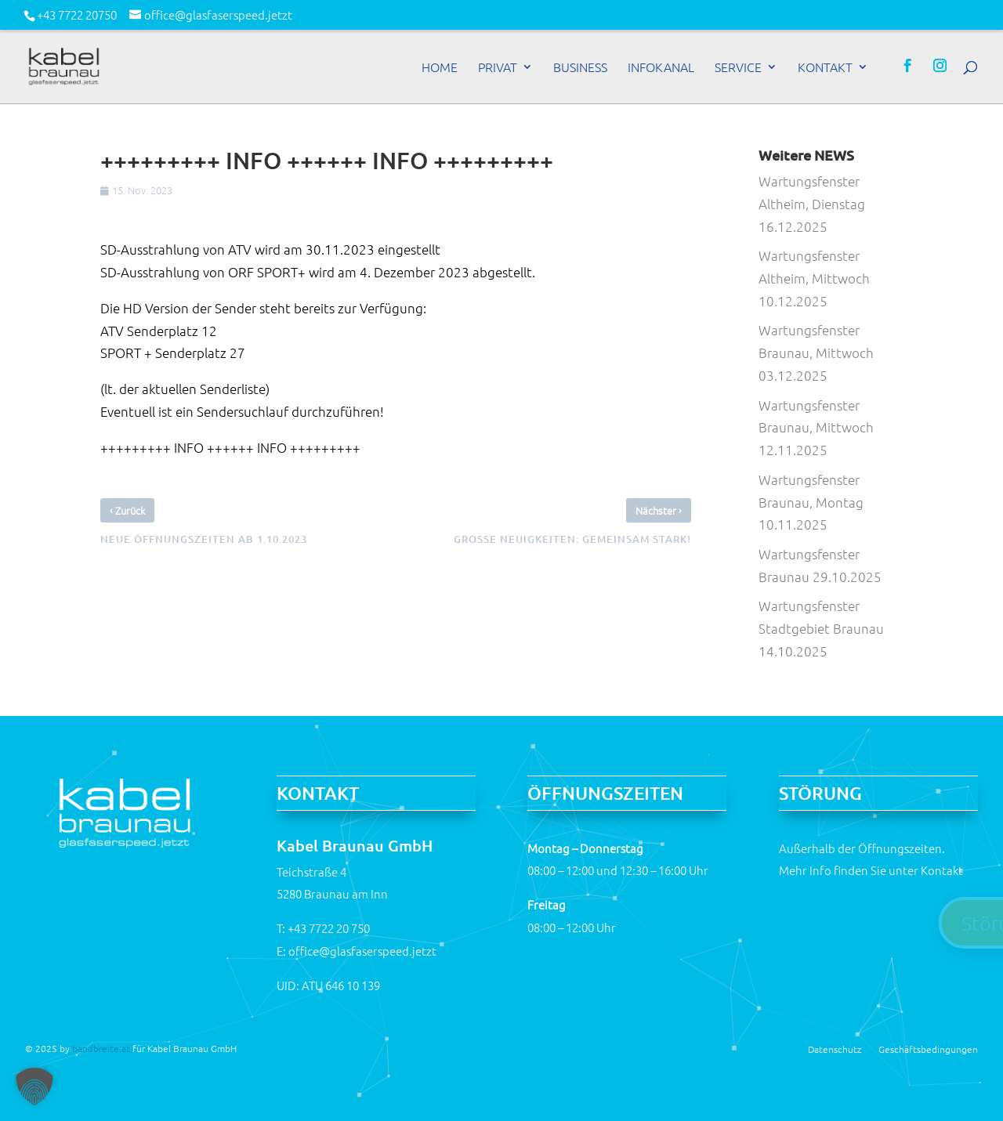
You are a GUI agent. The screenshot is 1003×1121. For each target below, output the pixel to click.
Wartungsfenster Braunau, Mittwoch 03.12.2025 (816, 352)
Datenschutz (834, 1048)
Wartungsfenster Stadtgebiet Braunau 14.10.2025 (821, 628)
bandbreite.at (101, 1048)
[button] (34, 1086)
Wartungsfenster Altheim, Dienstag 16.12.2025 (812, 203)
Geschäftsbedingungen (928, 1048)
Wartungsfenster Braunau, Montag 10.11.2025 (811, 502)
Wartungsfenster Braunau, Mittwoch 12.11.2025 (816, 427)
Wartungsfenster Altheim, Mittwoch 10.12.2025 (814, 278)
